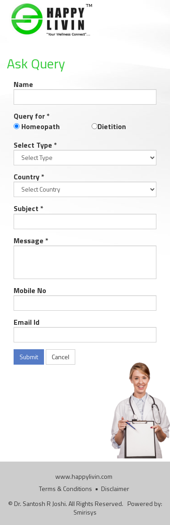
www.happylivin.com (83, 476)
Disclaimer (115, 488)
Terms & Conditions (65, 488)
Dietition (111, 126)
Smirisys (85, 512)
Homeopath (39, 126)
